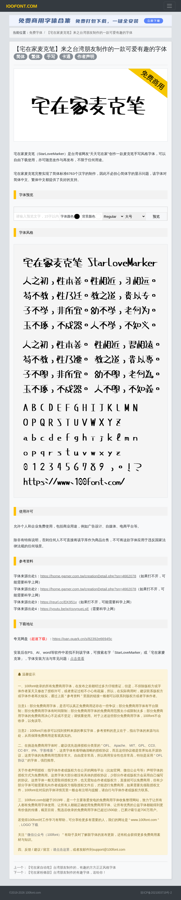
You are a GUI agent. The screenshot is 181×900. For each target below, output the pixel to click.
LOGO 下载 (29, 825)
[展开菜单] (169, 6)
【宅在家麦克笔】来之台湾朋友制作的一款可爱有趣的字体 (89, 32)
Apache (119, 745)
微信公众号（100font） (44, 835)
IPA (34, 750)
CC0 (151, 745)
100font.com (33, 892)
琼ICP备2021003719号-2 (156, 892)
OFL (106, 745)
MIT (132, 745)
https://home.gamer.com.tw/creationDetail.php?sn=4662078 (88, 576)
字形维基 (46, 750)
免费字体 (35, 32)
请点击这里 (61, 849)
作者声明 (85, 56)
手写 (51, 56)
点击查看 (77, 659)
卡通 (66, 56)
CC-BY (23, 750)
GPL (141, 745)
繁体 (35, 56)
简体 (20, 56)
